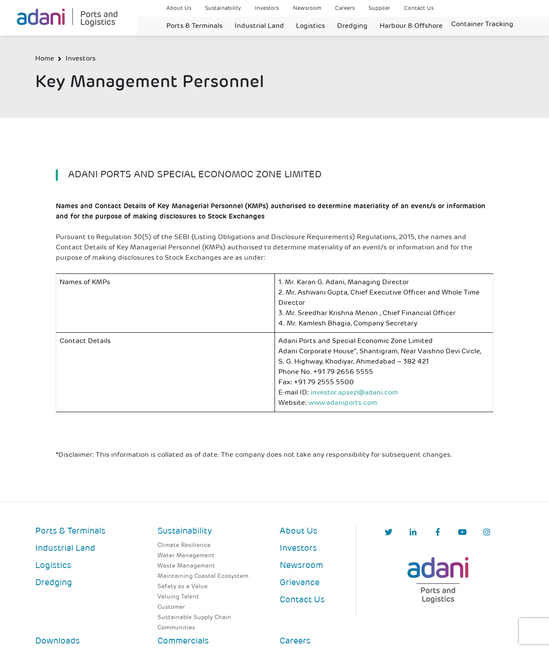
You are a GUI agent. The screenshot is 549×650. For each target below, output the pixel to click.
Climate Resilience (184, 545)
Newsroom (307, 8)
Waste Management (186, 566)
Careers (345, 8)
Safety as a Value (182, 586)
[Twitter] (389, 533)
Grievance (300, 583)
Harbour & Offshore (411, 26)
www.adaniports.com (342, 403)
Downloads (57, 641)
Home (44, 58)
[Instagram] (486, 533)
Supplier (379, 8)
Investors (267, 8)
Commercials (183, 641)
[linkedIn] (413, 533)
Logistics (310, 26)
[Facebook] (438, 533)
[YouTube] (462, 533)
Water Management (185, 556)
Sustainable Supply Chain (194, 617)
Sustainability (223, 8)
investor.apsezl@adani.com (354, 392)
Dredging (352, 26)
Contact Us (419, 8)
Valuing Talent (178, 597)
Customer (171, 607)
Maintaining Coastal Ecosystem (202, 576)
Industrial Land (259, 26)
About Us (178, 8)
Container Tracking (482, 24)
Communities (176, 628)
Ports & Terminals (194, 26)
